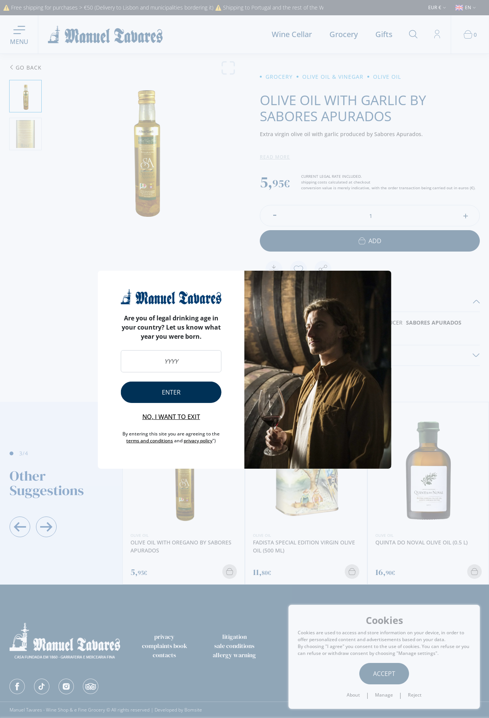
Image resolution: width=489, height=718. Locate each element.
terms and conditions (149, 440)
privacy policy (198, 440)
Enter (171, 392)
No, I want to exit (171, 417)
